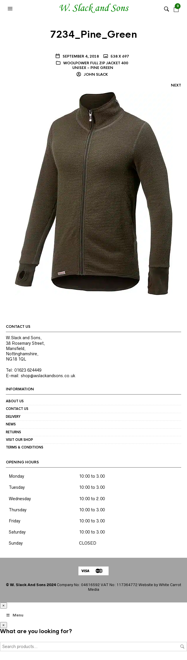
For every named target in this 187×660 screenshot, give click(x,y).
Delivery (13, 417)
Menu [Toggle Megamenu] (14, 615)
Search (182, 646)
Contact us (17, 409)
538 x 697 (119, 56)
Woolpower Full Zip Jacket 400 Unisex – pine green (95, 65)
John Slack (95, 74)
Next (176, 85)
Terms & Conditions (24, 447)
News (11, 424)
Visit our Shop (19, 440)
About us (15, 401)
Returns (13, 432)
